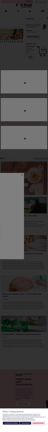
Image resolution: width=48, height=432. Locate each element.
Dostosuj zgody (25, 423)
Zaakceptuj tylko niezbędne (11, 423)
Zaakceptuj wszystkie (38, 423)
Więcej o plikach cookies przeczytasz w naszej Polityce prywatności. (18, 419)
